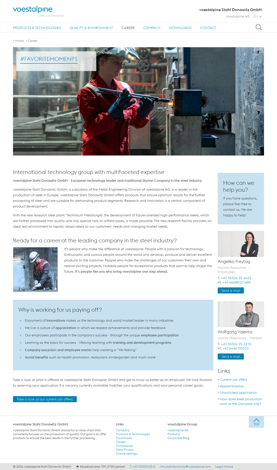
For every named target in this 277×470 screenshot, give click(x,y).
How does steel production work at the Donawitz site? (241, 401)
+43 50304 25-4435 (236, 278)
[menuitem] (37, 27)
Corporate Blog (178, 438)
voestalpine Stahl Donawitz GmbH (40, 424)
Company (152, 28)
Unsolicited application (238, 392)
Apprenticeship (232, 386)
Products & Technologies (37, 28)
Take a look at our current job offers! (45, 399)
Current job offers (233, 379)
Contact (208, 28)
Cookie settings (126, 453)
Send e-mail (230, 290)
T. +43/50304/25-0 (142, 466)
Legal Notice (224, 466)
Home (19, 41)
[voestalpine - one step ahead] (38, 11)
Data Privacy (125, 450)
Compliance (124, 446)
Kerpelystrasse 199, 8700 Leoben (102, 466)
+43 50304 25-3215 (236, 344)
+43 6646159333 (235, 348)
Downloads (180, 28)
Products (173, 434)
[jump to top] (256, 422)
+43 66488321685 (236, 282)
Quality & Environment (91, 28)
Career (128, 28)
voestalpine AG (238, 16)
